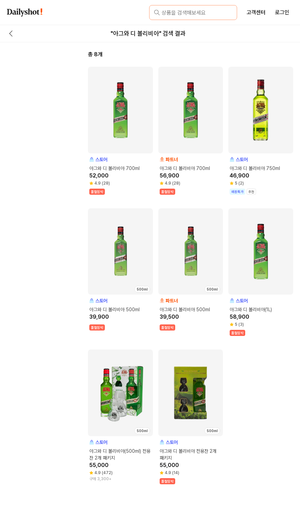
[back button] (11, 33)
